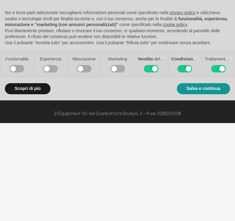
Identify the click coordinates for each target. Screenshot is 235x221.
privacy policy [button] (183, 12)
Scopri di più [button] (28, 88)
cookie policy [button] (175, 24)
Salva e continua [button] (203, 88)
